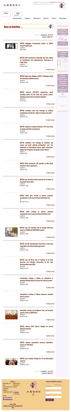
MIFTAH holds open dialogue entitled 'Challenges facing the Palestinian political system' (36, 77)
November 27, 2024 (24, 82)
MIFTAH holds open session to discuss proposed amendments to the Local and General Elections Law (36, 196)
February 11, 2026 (23, 66)
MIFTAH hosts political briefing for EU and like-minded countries (36, 359)
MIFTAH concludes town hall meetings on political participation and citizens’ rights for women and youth (36, 111)
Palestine (16, 392)
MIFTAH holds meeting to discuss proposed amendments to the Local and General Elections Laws (36, 213)
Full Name (47, 390)
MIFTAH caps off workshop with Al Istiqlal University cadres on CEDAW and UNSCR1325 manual (36, 229)
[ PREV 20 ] (37, 35)
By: (20, 200)
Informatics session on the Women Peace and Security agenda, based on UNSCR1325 (36, 311)
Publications (37, 18)
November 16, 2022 (24, 268)
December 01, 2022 (24, 218)
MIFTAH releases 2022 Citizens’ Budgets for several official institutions (36, 327)
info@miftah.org (7, 399)
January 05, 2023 (23, 133)
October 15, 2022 (23, 316)
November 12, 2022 (24, 300)
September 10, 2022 (24, 365)
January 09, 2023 (23, 117)
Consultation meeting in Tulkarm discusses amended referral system (36, 295)
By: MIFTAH (22, 48)
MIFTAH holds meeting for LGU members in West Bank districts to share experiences (36, 164)
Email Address (48, 386)
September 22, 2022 (24, 332)
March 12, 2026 (23, 49)
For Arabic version (50, 69)
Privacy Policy (13, 404)
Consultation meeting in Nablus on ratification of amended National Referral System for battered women (36, 279)
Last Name (47, 395)
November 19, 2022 (24, 234)
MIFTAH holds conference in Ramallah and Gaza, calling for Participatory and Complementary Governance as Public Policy (36, 60)
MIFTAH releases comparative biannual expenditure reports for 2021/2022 (36, 343)
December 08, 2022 (24, 202)
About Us (46, 18)
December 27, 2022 (24, 185)
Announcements (17, 18)
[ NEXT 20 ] (50, 37)
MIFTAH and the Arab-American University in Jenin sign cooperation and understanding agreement (36, 245)
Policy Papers (62, 18)
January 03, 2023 (23, 153)
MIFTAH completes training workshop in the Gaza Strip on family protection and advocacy (36, 128)
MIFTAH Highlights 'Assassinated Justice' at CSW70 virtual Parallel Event (36, 44)
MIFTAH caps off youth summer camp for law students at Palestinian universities (36, 180)
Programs (28, 18)
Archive (54, 18)
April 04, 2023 (23, 100)
